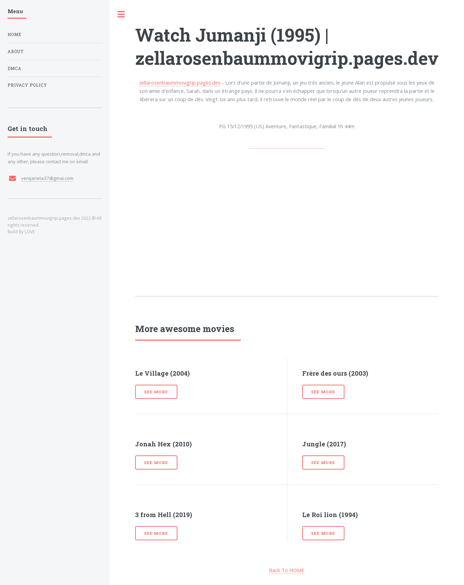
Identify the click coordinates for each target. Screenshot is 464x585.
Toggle (121, 14)
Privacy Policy (27, 85)
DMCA (14, 68)
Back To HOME (287, 570)
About (16, 51)
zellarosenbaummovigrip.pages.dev (179, 82)
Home (14, 34)
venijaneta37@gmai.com (47, 178)
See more (156, 391)
